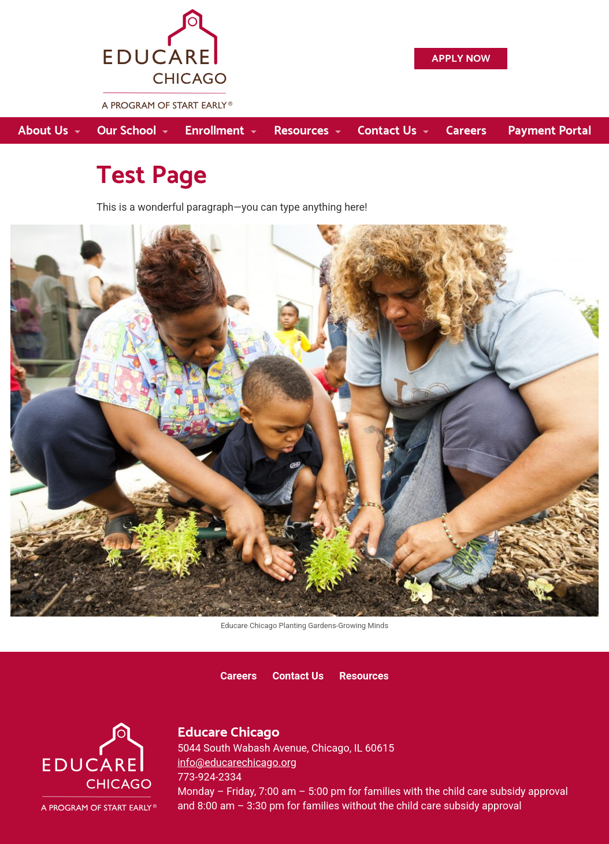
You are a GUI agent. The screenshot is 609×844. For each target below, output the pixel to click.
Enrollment (214, 128)
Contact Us (387, 128)
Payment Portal (549, 128)
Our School (126, 128)
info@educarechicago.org (236, 762)
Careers (466, 128)
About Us (43, 128)
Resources (301, 128)
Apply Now (461, 57)
